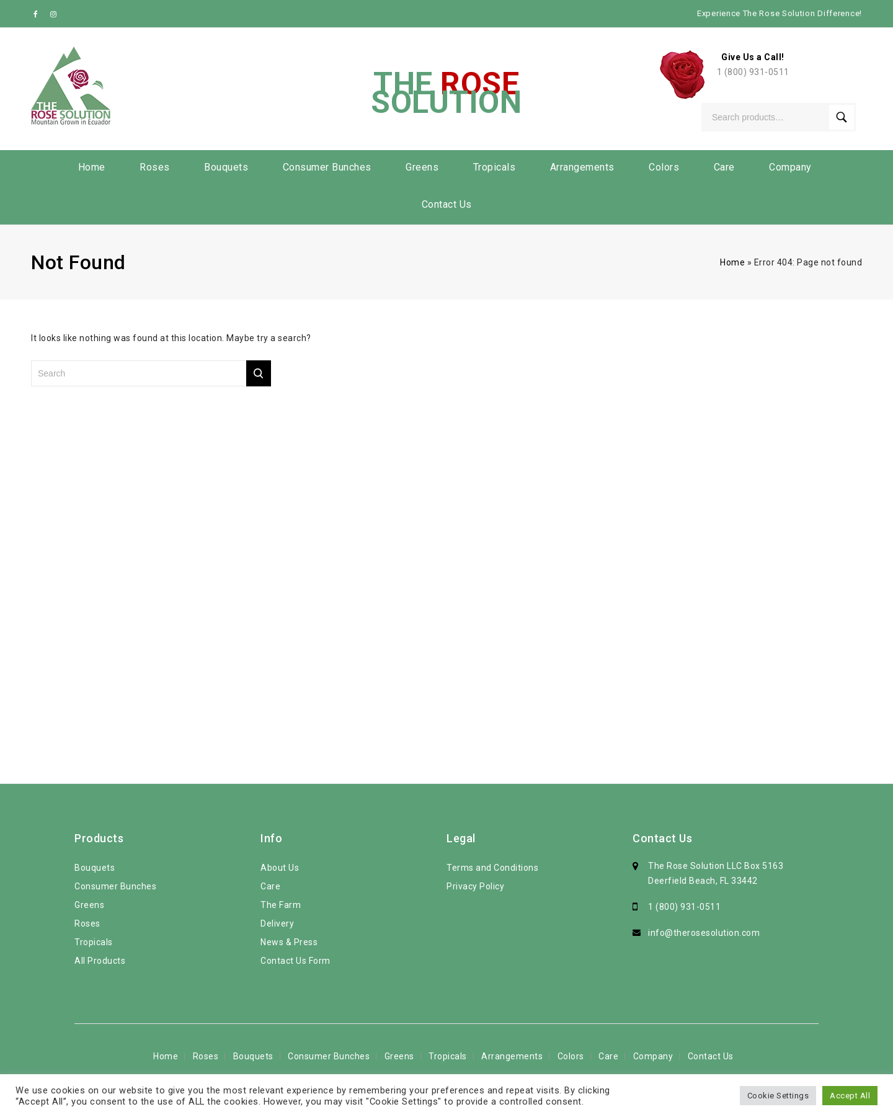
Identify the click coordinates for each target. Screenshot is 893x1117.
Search (841, 117)
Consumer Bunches (327, 167)
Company (790, 167)
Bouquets (226, 167)
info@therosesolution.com (704, 933)
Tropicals (494, 167)
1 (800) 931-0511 (753, 72)
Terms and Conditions (492, 868)
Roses (155, 167)
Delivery (277, 923)
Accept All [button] (850, 1095)
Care (724, 167)
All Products (99, 961)
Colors (664, 167)
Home (91, 167)
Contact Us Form (295, 961)
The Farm (280, 905)
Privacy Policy (475, 886)
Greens (422, 167)
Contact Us (447, 204)
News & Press (289, 942)
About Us (279, 868)
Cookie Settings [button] (778, 1095)
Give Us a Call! (752, 57)
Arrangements (582, 167)
